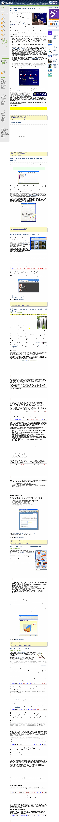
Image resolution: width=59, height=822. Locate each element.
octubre (3, 61)
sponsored (2, 128)
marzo (3, 69)
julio (2, 64)
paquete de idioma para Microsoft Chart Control (18, 605)
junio (3, 65)
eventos (2, 104)
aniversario (2, 81)
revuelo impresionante (23, 27)
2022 (2, 19)
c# (1, 93)
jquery (2, 111)
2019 (2, 23)
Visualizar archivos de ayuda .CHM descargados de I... (5, 45)
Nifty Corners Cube (25, 243)
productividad (25, 646)
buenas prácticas (3, 92)
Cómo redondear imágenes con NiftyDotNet (4, 48)
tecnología (2, 130)
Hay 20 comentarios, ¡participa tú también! (18, 229)
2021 (2, 21)
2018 (2, 25)
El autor (42, 2)
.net (1, 78)
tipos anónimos (26, 489)
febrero (3, 70)
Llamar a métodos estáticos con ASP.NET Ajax (55, 46)
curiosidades (3, 98)
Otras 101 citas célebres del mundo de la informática (55, 66)
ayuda (16, 230)
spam (2, 127)
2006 (2, 73)
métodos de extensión (19, 319)
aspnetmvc (2, 86)
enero (3, 71)
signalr (2, 124)
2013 (2, 31)
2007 (2, 72)
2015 (2, 29)
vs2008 (29, 646)
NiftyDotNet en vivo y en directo (18, 297)
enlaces (2, 102)
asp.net (2, 83)
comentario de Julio (19, 658)
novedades (2, 118)
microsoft (2, 112)
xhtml (2, 140)
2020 (2, 22)
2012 (2, 33)
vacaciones (2, 132)
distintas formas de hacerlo (33, 195)
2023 (2, 18)
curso (2, 99)
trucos (2, 131)
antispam (2, 82)
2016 (2, 27)
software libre (3, 125)
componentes (3, 95)
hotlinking (22, 95)
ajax (1, 80)
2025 (2, 15)
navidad (2, 115)
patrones (2, 119)
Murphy (17, 700)
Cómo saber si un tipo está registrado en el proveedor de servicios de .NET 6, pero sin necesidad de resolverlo (55, 35)
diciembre (3, 39)
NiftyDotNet (27, 240)
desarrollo (2, 100)
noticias (2, 117)
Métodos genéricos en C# (21, 653)
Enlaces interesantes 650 (55, 40)
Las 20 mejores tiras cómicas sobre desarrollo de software (55, 75)
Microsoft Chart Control (36, 603)
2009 (2, 37)
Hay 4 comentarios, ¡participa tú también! (18, 542)
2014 (2, 30)
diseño (2, 101)
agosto (3, 63)
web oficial (18, 90)
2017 (2, 26)
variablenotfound (3, 133)
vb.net (2, 135)
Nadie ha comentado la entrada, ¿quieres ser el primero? (21, 304)
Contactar (46, 2)
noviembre (3, 60)
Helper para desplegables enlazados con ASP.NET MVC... (4, 52)
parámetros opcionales (34, 58)
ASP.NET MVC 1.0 (39, 342)
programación (25, 119)
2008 (2, 38)
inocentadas (3, 109)
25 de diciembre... (5, 43)
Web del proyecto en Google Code (18, 295)
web (28, 305)
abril (2, 67)
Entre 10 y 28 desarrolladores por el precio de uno (55, 61)
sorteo (2, 126)
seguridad (22, 230)
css (1, 97)
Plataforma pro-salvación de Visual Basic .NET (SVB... (5, 41)
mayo (3, 66)
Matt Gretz (12, 24)
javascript (2, 110)
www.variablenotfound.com (20, 112)
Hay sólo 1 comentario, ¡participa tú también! (19, 153)
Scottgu (21, 553)
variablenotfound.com (4, 134)
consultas (2, 96)
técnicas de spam (3, 129)
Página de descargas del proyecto (18, 296)
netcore (2, 116)
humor (2, 108)
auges (2, 87)
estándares (2, 103)
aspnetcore (2, 84)
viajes (2, 136)
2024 (2, 17)
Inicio (39, 2)
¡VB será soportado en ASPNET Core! (55, 70)
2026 (2, 14)
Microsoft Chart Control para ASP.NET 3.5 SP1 (5, 56)
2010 (2, 35)
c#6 (1, 94)
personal (2, 120)
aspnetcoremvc (3, 85)
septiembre (4, 62)
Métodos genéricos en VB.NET (20, 650)
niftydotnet (23, 305)
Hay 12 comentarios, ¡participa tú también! (18, 117)
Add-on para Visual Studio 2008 (29, 608)
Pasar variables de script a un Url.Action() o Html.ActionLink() (55, 56)
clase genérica (43, 666)
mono (2, 113)
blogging (16, 155)
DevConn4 (23, 23)
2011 (2, 34)
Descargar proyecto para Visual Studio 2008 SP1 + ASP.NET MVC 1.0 (25, 534)
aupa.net (24, 16)
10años (2, 79)
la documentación (16, 610)
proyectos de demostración (23, 613)
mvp (2, 114)
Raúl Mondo (32, 99)
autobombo (3, 88)
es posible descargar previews (18, 48)
